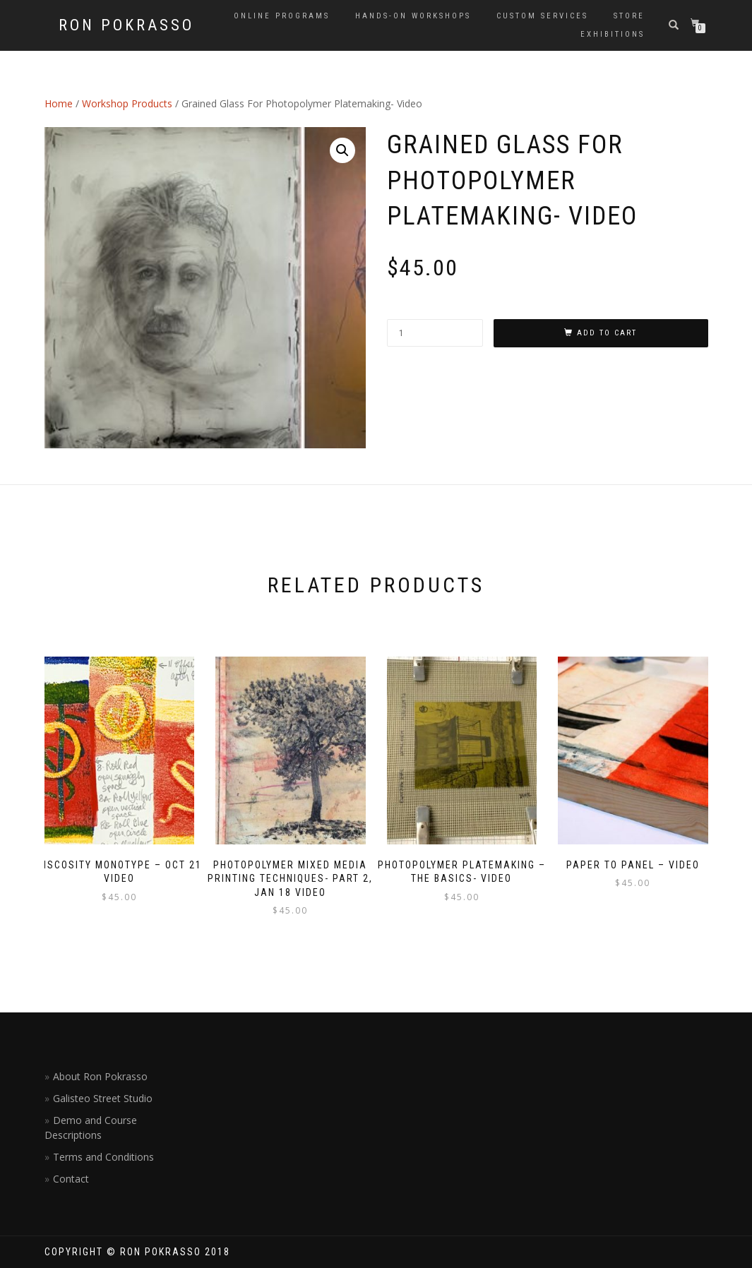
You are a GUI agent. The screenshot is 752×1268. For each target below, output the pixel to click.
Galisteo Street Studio (103, 1098)
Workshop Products (127, 103)
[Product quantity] (435, 333)
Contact (71, 1178)
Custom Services (542, 15)
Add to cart (607, 332)
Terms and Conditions (103, 1157)
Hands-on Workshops (413, 15)
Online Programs (282, 15)
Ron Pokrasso (126, 25)
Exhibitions (612, 34)
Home (58, 103)
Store (629, 15)
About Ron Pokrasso (100, 1076)
